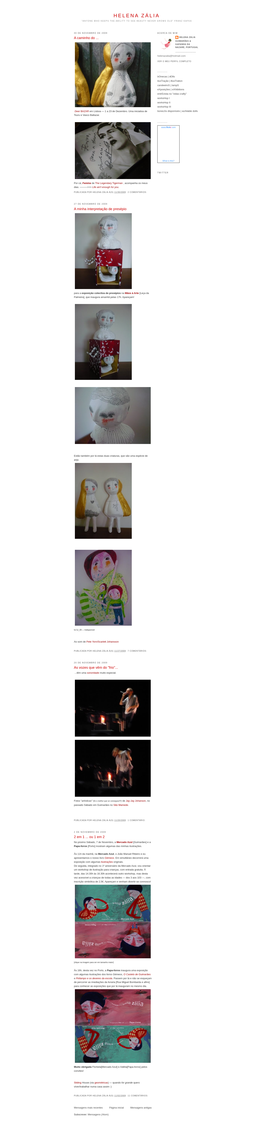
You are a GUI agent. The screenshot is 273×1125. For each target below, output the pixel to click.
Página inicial (116, 1107)
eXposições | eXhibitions (170, 89)
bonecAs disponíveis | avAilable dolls (177, 111)
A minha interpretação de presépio (100, 209)
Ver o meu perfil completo (174, 61)
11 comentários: (138, 1096)
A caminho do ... (86, 38)
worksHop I (163, 98)
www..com (168, 127)
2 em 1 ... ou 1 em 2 (89, 837)
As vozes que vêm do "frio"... (96, 667)
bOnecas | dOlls (166, 76)
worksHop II (163, 102)
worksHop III (164, 106)
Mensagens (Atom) (98, 1114)
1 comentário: (137, 820)
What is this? (168, 161)
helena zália (137, 15)
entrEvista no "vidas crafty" (172, 93)
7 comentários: (138, 651)
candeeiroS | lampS (168, 85)
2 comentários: (138, 192)
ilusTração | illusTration (169, 80)
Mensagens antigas (141, 1107)
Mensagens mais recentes (88, 1107)
